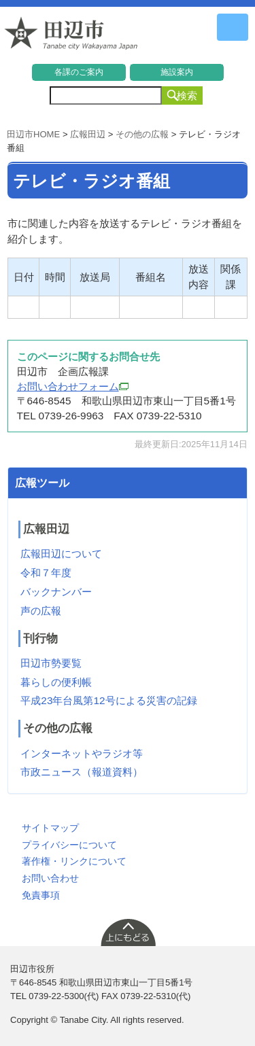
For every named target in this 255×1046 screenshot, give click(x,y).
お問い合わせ (50, 878)
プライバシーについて (69, 844)
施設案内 (176, 72)
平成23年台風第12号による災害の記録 (108, 700)
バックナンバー (56, 591)
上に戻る (128, 932)
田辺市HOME (33, 134)
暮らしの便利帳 (56, 682)
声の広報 (40, 610)
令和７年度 (45, 572)
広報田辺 (87, 134)
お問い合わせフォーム (73, 386)
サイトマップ (50, 827)
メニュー (232, 27)
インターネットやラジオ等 (81, 753)
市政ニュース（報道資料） (81, 772)
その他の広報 (142, 134)
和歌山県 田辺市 (71, 36)
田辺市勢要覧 (51, 663)
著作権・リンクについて (74, 861)
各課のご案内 (78, 72)
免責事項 (41, 895)
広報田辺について (61, 553)
